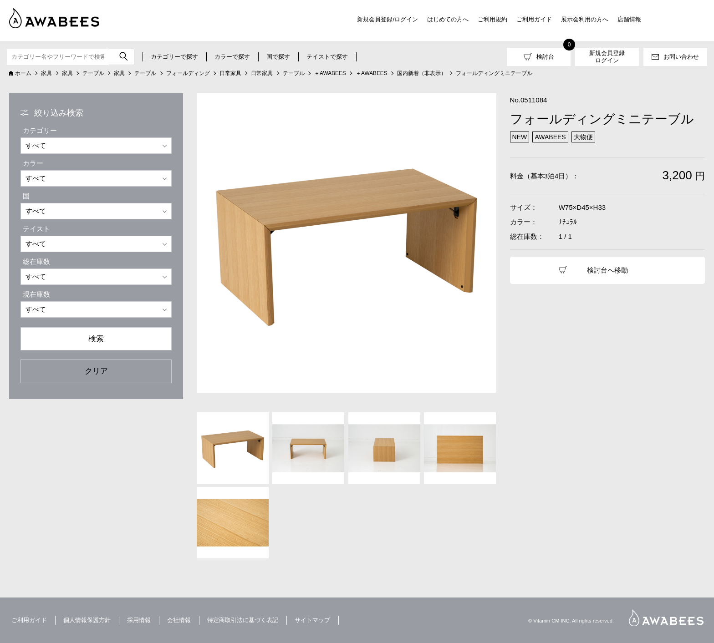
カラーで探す (232, 56)
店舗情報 (629, 19)
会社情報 (179, 620)
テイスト (36, 229)
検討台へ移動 (607, 270)
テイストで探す (327, 56)
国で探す (278, 56)
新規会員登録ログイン (607, 57)
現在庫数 (36, 294)
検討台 (545, 56)
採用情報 (139, 620)
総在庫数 (36, 261)
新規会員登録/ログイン (387, 19)
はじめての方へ (448, 19)
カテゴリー (40, 130)
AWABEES (666, 617)
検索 (96, 338)
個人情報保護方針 (87, 620)
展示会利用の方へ (584, 19)
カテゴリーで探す (174, 56)
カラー (33, 163)
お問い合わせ (681, 56)
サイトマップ (312, 620)
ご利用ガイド (534, 19)
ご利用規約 (492, 19)
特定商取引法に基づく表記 (242, 620)
